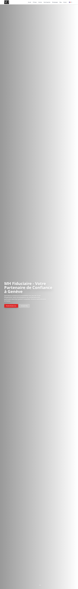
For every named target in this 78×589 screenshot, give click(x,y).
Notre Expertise (47, 2)
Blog (60, 2)
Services (40, 2)
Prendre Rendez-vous (11, 306)
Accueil (29, 2)
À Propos (35, 2)
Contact (65, 2)
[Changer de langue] (71, 2)
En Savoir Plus (24, 306)
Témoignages (55, 2)
